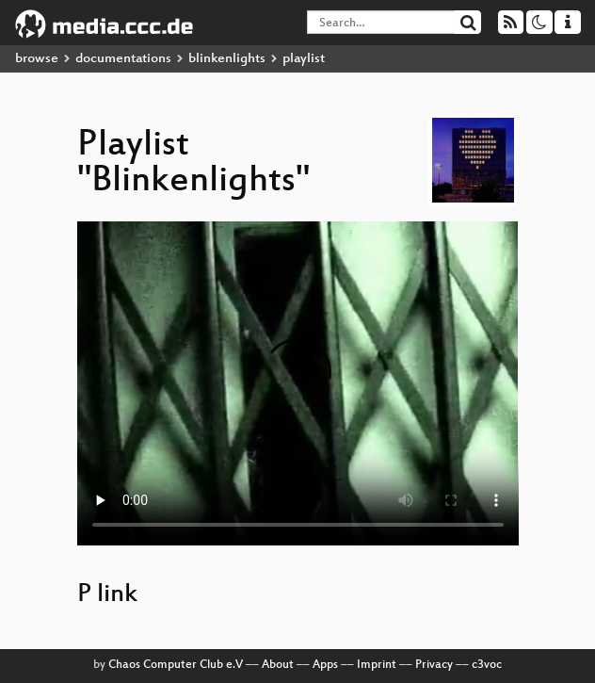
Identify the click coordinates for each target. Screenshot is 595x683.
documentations (123, 59)
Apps (325, 665)
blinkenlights (226, 59)
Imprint (376, 665)
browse (36, 59)
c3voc (487, 665)
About (278, 665)
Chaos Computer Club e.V (175, 665)
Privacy (434, 665)
